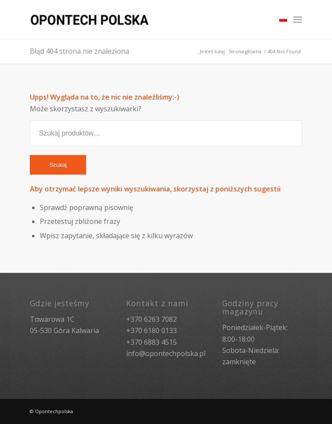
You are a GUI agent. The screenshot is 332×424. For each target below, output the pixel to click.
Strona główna (245, 51)
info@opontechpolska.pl (165, 353)
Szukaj (58, 165)
